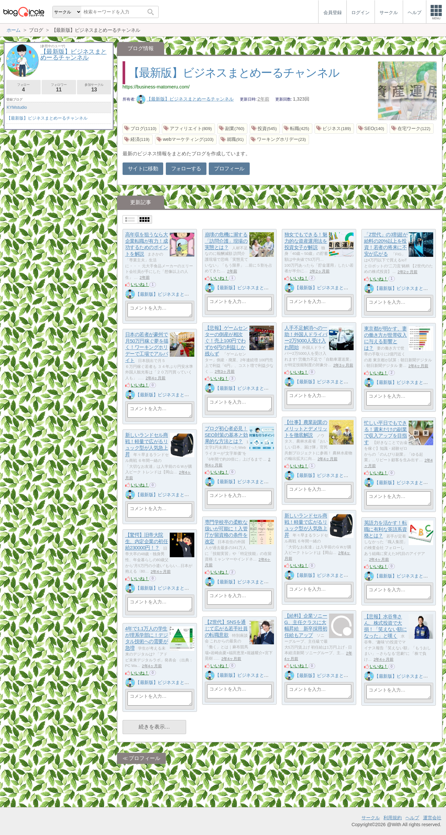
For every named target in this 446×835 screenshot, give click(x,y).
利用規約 (392, 817)
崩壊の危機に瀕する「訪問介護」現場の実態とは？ (226, 241)
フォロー (23, 87)
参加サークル (94, 87)
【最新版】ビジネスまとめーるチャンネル (233, 72)
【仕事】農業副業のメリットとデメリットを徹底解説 (305, 429)
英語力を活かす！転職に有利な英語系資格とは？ (385, 529)
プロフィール (229, 168)
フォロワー (59, 87)
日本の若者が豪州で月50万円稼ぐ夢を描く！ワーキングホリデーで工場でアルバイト (146, 347)
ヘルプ (412, 817)
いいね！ (140, 284)
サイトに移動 (143, 168)
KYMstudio (17, 107)
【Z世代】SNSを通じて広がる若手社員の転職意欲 (226, 628)
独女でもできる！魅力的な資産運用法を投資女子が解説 (305, 241)
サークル (370, 817)
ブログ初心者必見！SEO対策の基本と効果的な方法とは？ (226, 435)
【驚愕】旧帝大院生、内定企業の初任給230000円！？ (146, 541)
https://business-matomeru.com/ (156, 86)
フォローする (186, 168)
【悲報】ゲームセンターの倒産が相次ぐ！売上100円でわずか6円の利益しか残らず (226, 341)
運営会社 (432, 817)
